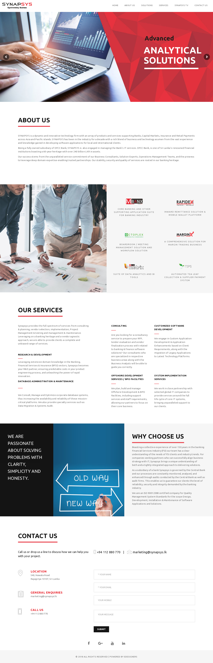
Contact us (185, 5)
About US (114, 5)
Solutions (131, 5)
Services (148, 5)
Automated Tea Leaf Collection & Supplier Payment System (185, 277)
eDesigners (130, 657)
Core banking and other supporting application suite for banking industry (134, 212)
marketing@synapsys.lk (147, 552)
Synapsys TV (166, 5)
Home (100, 5)
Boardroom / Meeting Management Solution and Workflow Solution (134, 247)
